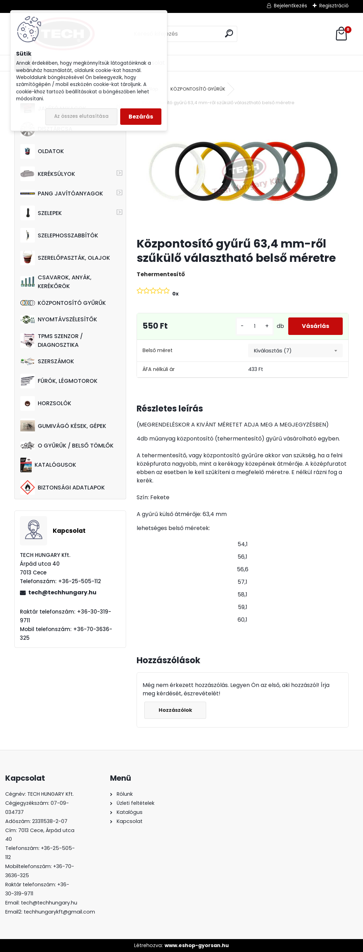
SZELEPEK (41, 213)
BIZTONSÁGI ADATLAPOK (62, 487)
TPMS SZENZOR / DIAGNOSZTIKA (51, 340)
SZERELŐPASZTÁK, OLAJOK (65, 258)
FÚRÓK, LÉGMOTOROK (58, 381)
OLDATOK (42, 151)
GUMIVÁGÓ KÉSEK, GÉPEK (63, 425)
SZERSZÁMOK (47, 361)
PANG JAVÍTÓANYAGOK (61, 193)
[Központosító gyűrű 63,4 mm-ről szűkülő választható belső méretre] (243, 172)
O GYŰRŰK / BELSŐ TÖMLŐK (67, 446)
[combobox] (295, 351)
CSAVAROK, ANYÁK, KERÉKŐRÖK (56, 281)
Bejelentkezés (290, 5)
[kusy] (254, 326)
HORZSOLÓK (45, 403)
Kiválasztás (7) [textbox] (273, 350)
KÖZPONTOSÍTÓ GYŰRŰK (63, 303)
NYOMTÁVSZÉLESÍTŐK (58, 319)
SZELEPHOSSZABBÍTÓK (59, 235)
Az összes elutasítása (81, 116)
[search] (229, 33)
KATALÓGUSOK (48, 465)
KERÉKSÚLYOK (47, 173)
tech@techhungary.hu (62, 592)
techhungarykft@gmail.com (59, 911)
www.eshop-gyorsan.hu (197, 945)
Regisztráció (334, 5)
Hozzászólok (175, 710)
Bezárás (141, 117)
